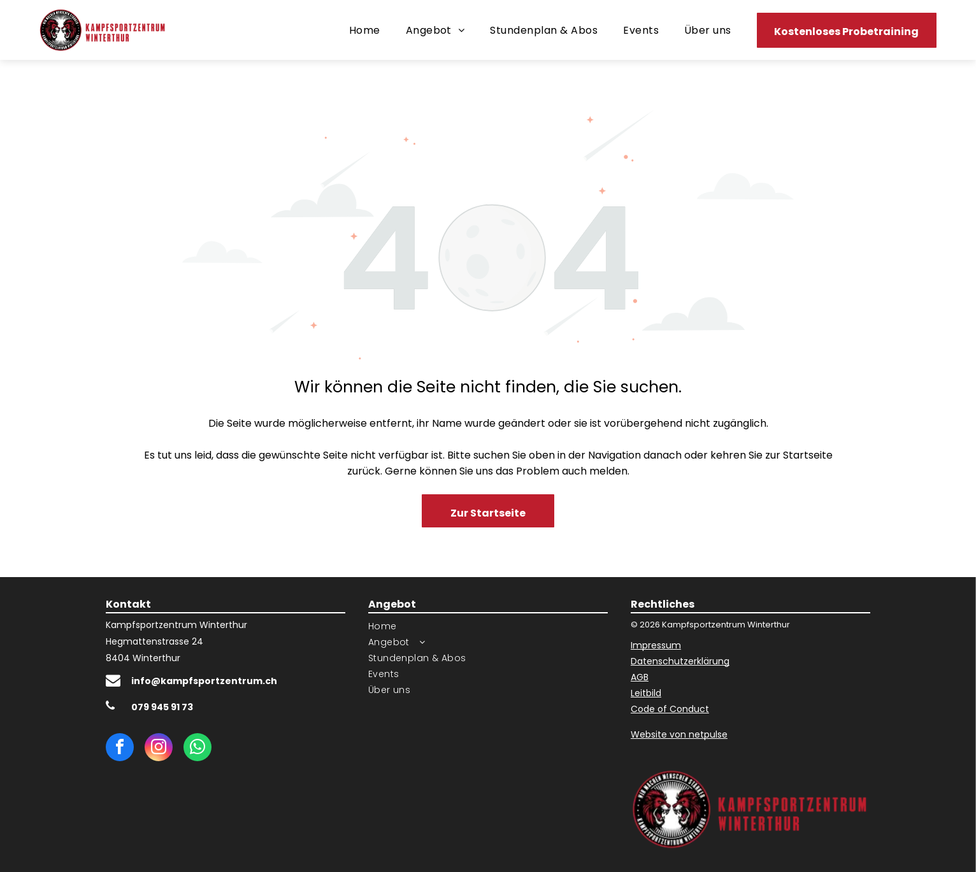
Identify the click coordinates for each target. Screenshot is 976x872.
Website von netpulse (679, 734)
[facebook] (120, 748)
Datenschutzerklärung (680, 661)
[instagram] (159, 748)
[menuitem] (364, 29)
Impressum (656, 645)
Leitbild (646, 693)
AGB (640, 677)
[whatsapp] (197, 748)
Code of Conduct (670, 709)
